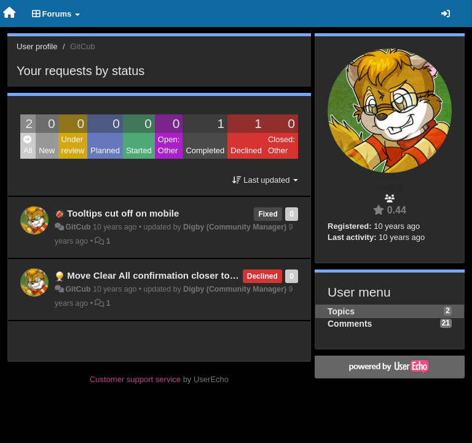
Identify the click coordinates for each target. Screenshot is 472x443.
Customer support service (135, 379)
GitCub (77, 227)
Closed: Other (281, 145)
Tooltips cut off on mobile (123, 213)
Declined (246, 150)
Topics (341, 311)
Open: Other (168, 145)
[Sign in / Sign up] (446, 13)
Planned (105, 150)
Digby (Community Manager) (234, 227)
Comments (350, 324)
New (47, 150)
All (27, 145)
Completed (205, 150)
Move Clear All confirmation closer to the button (172, 275)
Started (139, 150)
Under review (73, 145)
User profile (37, 46)
